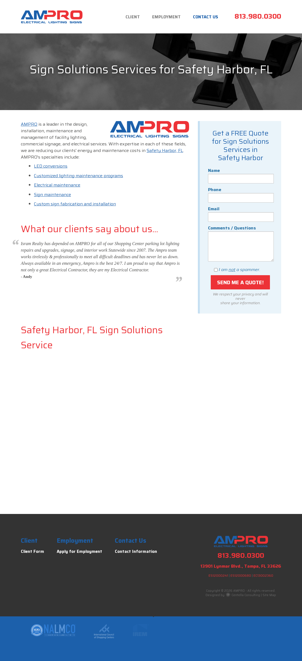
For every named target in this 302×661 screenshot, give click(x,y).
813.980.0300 (258, 16)
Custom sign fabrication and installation (75, 203)
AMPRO (29, 124)
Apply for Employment (79, 551)
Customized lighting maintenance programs (78, 175)
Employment (166, 17)
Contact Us (205, 17)
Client (133, 17)
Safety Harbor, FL (165, 150)
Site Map (269, 595)
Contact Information (136, 551)
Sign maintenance (52, 194)
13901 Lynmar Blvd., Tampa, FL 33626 (240, 566)
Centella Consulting (243, 595)
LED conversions (50, 166)
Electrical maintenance (57, 185)
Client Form (32, 551)
